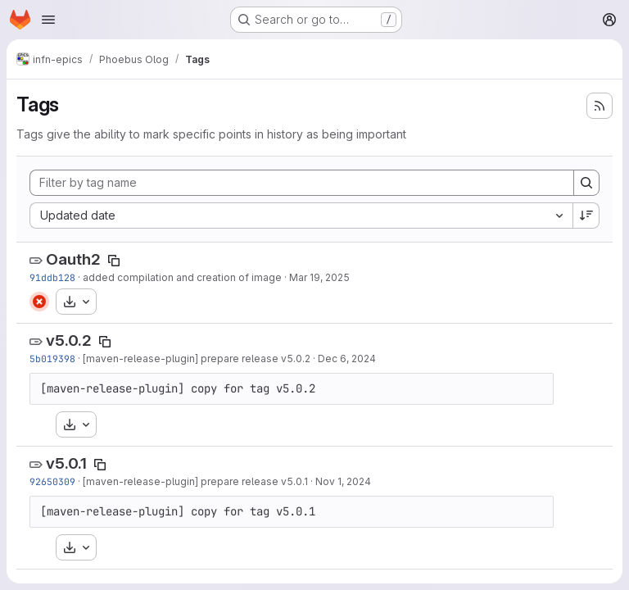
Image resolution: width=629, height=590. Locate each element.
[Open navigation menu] (48, 20)
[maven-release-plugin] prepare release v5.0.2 (196, 358)
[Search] (586, 183)
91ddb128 (52, 277)
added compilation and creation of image (182, 277)
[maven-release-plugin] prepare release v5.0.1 (195, 481)
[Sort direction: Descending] (586, 215)
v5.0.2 (69, 340)
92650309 (52, 481)
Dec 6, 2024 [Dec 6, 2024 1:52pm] (347, 358)
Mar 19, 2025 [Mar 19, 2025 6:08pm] (319, 277)
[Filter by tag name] (301, 183)
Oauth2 (73, 259)
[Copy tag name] (114, 260)
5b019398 (52, 358)
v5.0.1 (66, 463)
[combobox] (300, 215)
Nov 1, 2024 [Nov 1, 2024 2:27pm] (343, 481)
